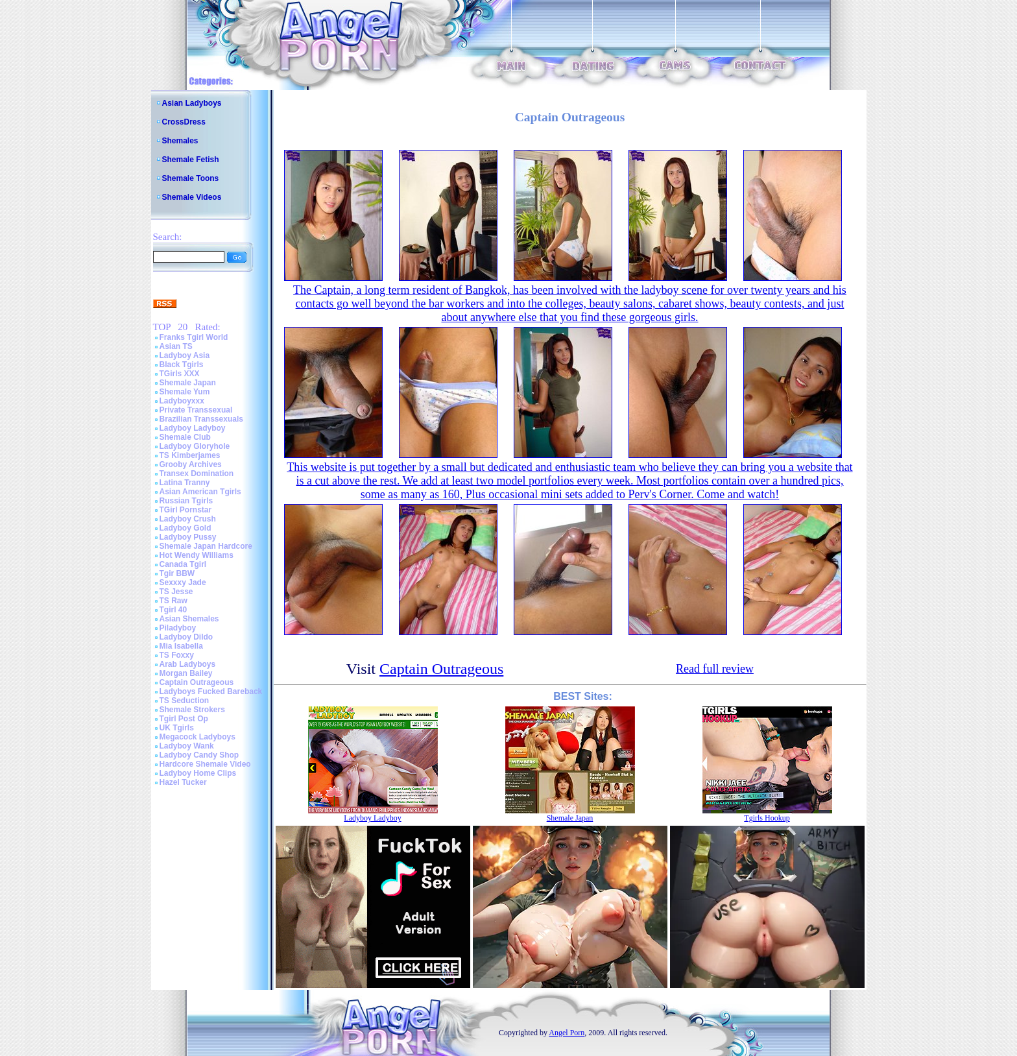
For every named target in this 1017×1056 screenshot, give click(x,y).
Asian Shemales (189, 618)
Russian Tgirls (186, 500)
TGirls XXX (180, 373)
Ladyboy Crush (188, 518)
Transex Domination (197, 473)
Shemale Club (185, 437)
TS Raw (173, 600)
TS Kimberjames (190, 455)
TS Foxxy (177, 655)
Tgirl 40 (173, 609)
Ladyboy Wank (187, 745)
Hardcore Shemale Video (205, 764)
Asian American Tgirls (200, 491)
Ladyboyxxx (182, 400)
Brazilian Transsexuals (201, 419)
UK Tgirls (177, 727)
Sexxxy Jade (183, 582)
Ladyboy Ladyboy (193, 428)
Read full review (715, 668)
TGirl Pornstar (186, 509)
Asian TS (176, 346)
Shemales (180, 140)
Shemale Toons (190, 178)
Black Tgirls (182, 364)
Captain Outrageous (197, 682)
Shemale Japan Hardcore (206, 546)
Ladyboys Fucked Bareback (211, 691)
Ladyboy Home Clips (198, 773)
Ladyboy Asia (185, 355)
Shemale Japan (188, 382)
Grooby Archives (191, 464)
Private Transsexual (196, 409)
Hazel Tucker (183, 782)
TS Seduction (184, 700)
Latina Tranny (185, 482)
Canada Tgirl (183, 564)
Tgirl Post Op (184, 718)
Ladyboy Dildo (186, 637)
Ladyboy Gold (185, 528)
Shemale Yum (185, 391)
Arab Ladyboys (188, 664)
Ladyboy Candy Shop (199, 755)
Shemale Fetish (190, 159)
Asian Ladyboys (192, 103)
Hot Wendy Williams (196, 555)
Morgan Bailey (186, 673)
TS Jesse (176, 591)
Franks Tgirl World (194, 337)
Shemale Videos (192, 197)
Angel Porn (566, 1032)
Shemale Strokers (192, 709)
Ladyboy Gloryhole (195, 446)
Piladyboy (178, 627)
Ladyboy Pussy (188, 537)
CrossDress (184, 121)
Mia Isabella (181, 646)
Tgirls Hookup (766, 817)
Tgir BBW (177, 573)
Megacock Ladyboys (197, 736)
